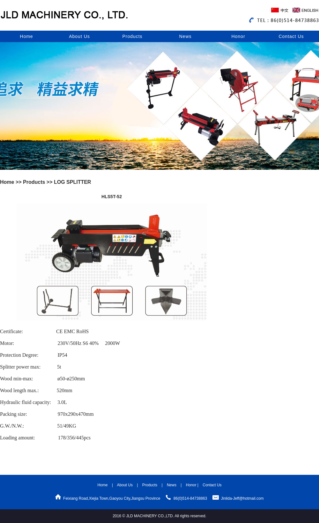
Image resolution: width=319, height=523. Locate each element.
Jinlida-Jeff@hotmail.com (242, 498)
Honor (238, 36)
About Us (79, 36)
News (185, 36)
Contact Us (291, 36)
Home (26, 36)
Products (132, 36)
